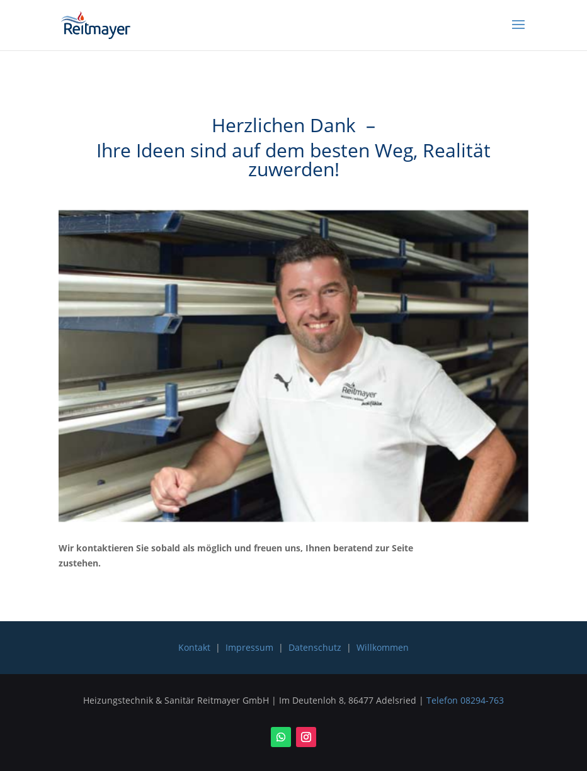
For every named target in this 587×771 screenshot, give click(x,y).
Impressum (249, 647)
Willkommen (382, 647)
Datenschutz (314, 647)
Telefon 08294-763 (465, 700)
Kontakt (194, 647)
